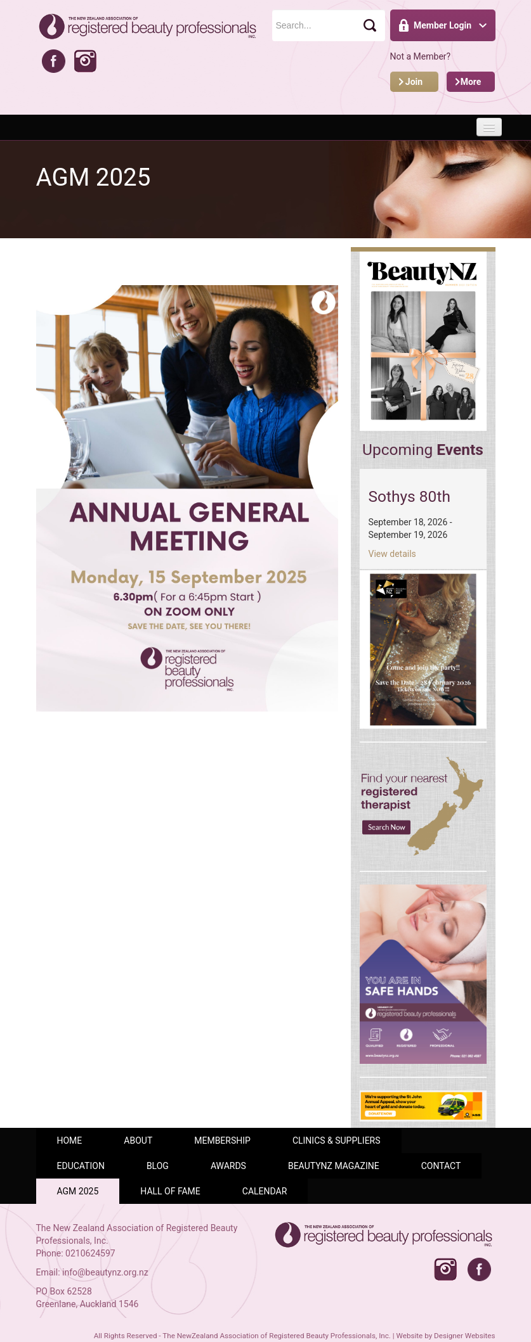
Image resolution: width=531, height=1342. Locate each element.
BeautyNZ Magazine (333, 1166)
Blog (158, 1166)
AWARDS (228, 1166)
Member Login (442, 25)
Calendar (264, 1191)
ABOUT (138, 1140)
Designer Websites (464, 1335)
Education (81, 1166)
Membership (222, 1140)
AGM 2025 (78, 1191)
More (471, 82)
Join (414, 82)
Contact (441, 1166)
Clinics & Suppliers (336, 1140)
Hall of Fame (170, 1191)
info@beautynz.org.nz (105, 1272)
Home (69, 1140)
